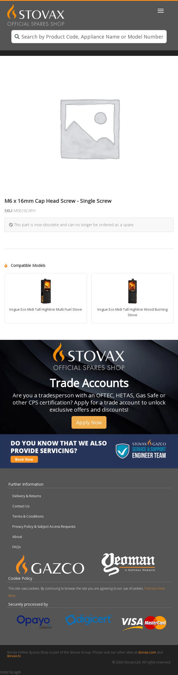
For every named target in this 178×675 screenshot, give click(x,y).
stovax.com (147, 652)
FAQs (16, 547)
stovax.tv (14, 656)
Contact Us (20, 506)
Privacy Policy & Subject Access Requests (43, 526)
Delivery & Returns (26, 496)
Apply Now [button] (89, 422)
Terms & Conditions (27, 516)
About (17, 536)
